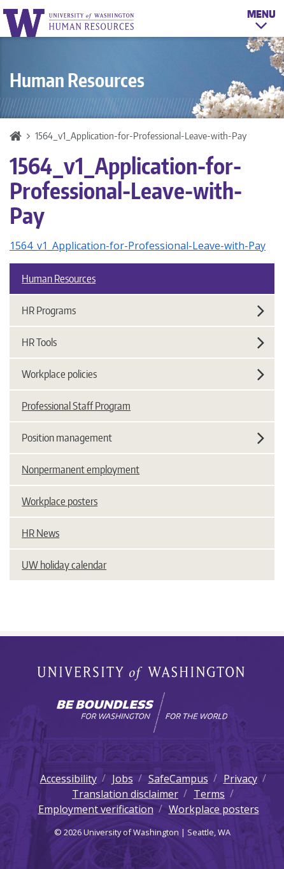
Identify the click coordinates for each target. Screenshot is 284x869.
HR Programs (143, 310)
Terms (209, 794)
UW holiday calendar (64, 565)
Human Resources (59, 278)
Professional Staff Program (76, 406)
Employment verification (95, 809)
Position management (143, 438)
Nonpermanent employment (80, 469)
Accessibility (68, 779)
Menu (261, 22)
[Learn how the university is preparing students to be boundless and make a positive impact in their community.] (142, 712)
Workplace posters (59, 501)
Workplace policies (143, 374)
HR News (40, 533)
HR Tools (143, 342)
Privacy (240, 779)
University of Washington (142, 674)
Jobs (122, 779)
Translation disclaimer (125, 794)
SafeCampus (178, 779)
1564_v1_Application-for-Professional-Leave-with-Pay (138, 246)
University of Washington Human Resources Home (69, 22)
